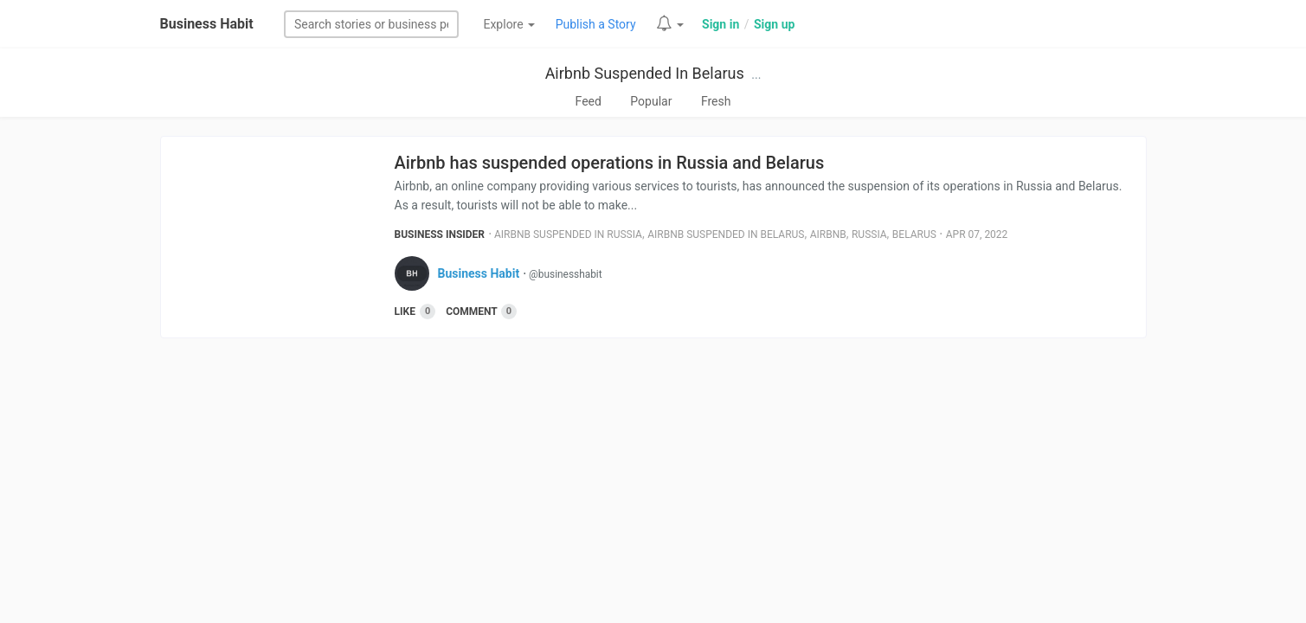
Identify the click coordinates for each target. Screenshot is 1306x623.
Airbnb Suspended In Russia (568, 234)
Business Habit (207, 24)
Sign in (720, 24)
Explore (509, 24)
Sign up (774, 24)
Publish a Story (596, 24)
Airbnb (828, 234)
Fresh (716, 101)
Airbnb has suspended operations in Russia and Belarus (610, 162)
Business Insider (440, 234)
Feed (589, 101)
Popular (651, 101)
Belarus (914, 234)
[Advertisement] (653, 485)
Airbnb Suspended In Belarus (644, 73)
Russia (869, 234)
